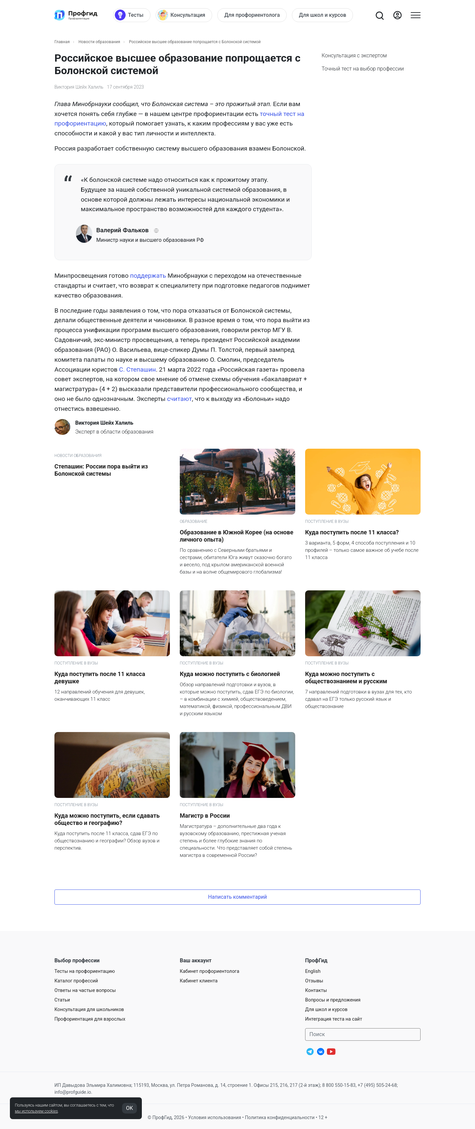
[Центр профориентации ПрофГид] (75, 15)
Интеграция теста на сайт (333, 1019)
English (313, 971)
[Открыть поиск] (379, 15)
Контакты (316, 990)
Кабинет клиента (199, 981)
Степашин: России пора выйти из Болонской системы (101, 470)
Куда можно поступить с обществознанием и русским (346, 677)
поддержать (148, 275)
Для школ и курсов (326, 1009)
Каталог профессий (76, 981)
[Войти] (397, 15)
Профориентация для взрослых (89, 1019)
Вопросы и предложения (333, 1000)
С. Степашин (137, 369)
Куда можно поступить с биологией (230, 673)
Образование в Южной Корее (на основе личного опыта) (236, 536)
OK (129, 1108)
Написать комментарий (237, 897)
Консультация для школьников (89, 1009)
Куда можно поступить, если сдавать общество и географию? (107, 819)
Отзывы (314, 981)
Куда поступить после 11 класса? (352, 532)
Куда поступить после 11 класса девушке (99, 677)
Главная (62, 42)
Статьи (62, 1000)
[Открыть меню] (416, 15)
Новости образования (99, 42)
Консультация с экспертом (354, 55)
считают (179, 399)
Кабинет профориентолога (209, 971)
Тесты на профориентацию (84, 971)
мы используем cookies (36, 1111)
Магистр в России (205, 815)
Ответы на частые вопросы (85, 990)
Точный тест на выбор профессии (363, 69)
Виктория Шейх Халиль (78, 87)
